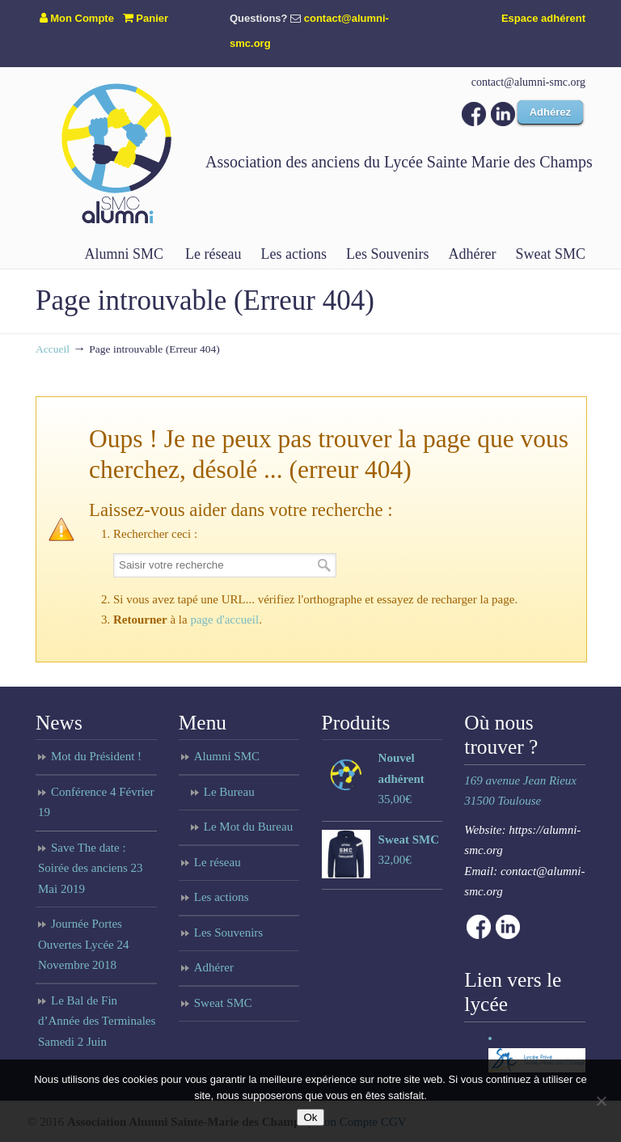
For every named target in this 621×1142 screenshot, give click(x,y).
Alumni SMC (227, 756)
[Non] (601, 1101)
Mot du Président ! (96, 756)
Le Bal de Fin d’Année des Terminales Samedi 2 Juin (96, 1021)
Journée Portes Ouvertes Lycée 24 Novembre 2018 (83, 944)
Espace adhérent (543, 18)
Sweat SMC (223, 1002)
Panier (145, 18)
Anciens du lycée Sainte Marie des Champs (116, 153)
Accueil (53, 349)
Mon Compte (77, 18)
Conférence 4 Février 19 (96, 802)
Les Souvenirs (228, 932)
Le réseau (217, 862)
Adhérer (214, 967)
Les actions (221, 896)
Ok (310, 1117)
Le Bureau (229, 791)
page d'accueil (224, 619)
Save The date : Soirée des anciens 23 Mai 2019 (90, 868)
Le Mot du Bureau (248, 826)
